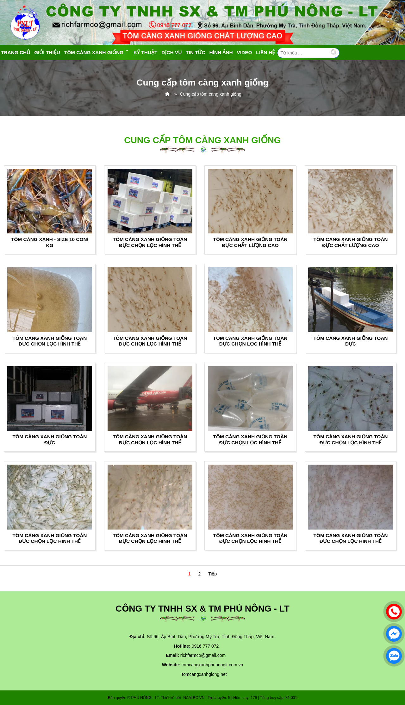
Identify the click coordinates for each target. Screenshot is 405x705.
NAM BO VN (193, 697)
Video (244, 52)
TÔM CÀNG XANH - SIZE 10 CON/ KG (49, 242)
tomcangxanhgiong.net (204, 674)
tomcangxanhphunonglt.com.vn (212, 664)
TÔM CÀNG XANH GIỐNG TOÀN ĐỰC (351, 340)
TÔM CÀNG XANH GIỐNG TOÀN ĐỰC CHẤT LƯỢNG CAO (250, 242)
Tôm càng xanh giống (96, 51)
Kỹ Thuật (145, 52)
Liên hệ (265, 52)
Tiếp (212, 573)
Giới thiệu (47, 52)
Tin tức (195, 52)
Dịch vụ (171, 52)
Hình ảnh (221, 52)
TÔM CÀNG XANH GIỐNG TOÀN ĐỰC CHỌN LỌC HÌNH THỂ (150, 242)
